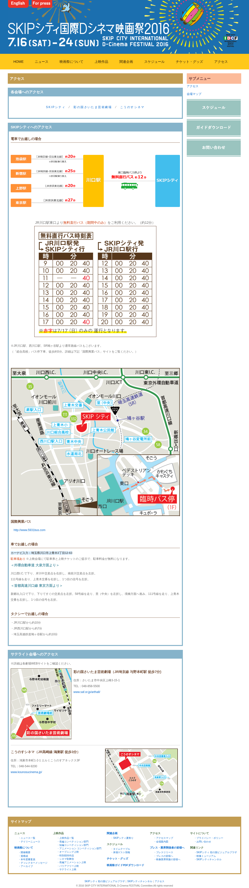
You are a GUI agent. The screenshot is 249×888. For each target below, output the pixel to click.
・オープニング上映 (68, 852)
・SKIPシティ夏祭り (122, 838)
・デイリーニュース (29, 841)
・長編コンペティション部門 (73, 841)
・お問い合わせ (202, 841)
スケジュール (154, 62)
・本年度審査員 (26, 859)
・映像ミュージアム (205, 856)
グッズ (124, 858)
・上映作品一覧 (65, 838)
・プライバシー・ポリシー (208, 838)
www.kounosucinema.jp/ (26, 772)
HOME (18, 62)
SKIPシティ (55, 107)
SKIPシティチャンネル (139, 881)
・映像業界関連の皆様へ (167, 859)
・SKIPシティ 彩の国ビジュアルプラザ (215, 852)
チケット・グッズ (189, 62)
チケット (112, 858)
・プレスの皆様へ (163, 856)
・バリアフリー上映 (68, 866)
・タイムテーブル (120, 849)
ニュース (41, 62)
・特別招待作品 (65, 855)
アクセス (221, 62)
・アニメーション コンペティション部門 (79, 848)
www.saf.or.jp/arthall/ (86, 692)
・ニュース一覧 (26, 838)
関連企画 (126, 62)
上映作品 (101, 62)
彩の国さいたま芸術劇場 (92, 107)
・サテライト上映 (66, 869)
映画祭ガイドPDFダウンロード (125, 865)
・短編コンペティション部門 (73, 845)
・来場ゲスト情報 (120, 852)
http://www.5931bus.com (28, 530)
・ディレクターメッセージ (32, 862)
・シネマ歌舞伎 (65, 859)
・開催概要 (24, 852)
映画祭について (71, 62)
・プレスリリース (163, 852)
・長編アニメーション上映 (71, 862)
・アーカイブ (25, 866)
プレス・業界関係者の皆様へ (167, 847)
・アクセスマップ (163, 838)
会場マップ (194, 94)
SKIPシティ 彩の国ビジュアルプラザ (105, 881)
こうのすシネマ (132, 107)
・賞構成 (23, 856)
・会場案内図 (161, 841)
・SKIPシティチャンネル (208, 859)
